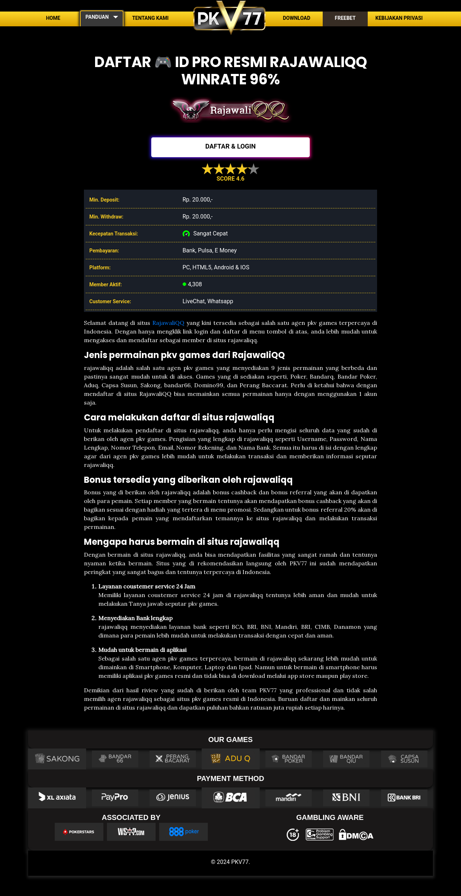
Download (296, 18)
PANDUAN (97, 17)
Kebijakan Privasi (398, 18)
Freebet (345, 18)
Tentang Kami (150, 18)
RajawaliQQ (168, 322)
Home (53, 18)
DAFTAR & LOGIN (230, 146)
